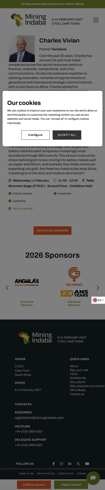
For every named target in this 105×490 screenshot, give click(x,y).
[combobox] (98, 300)
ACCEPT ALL (67, 135)
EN (97, 300)
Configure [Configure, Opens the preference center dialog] (35, 135)
